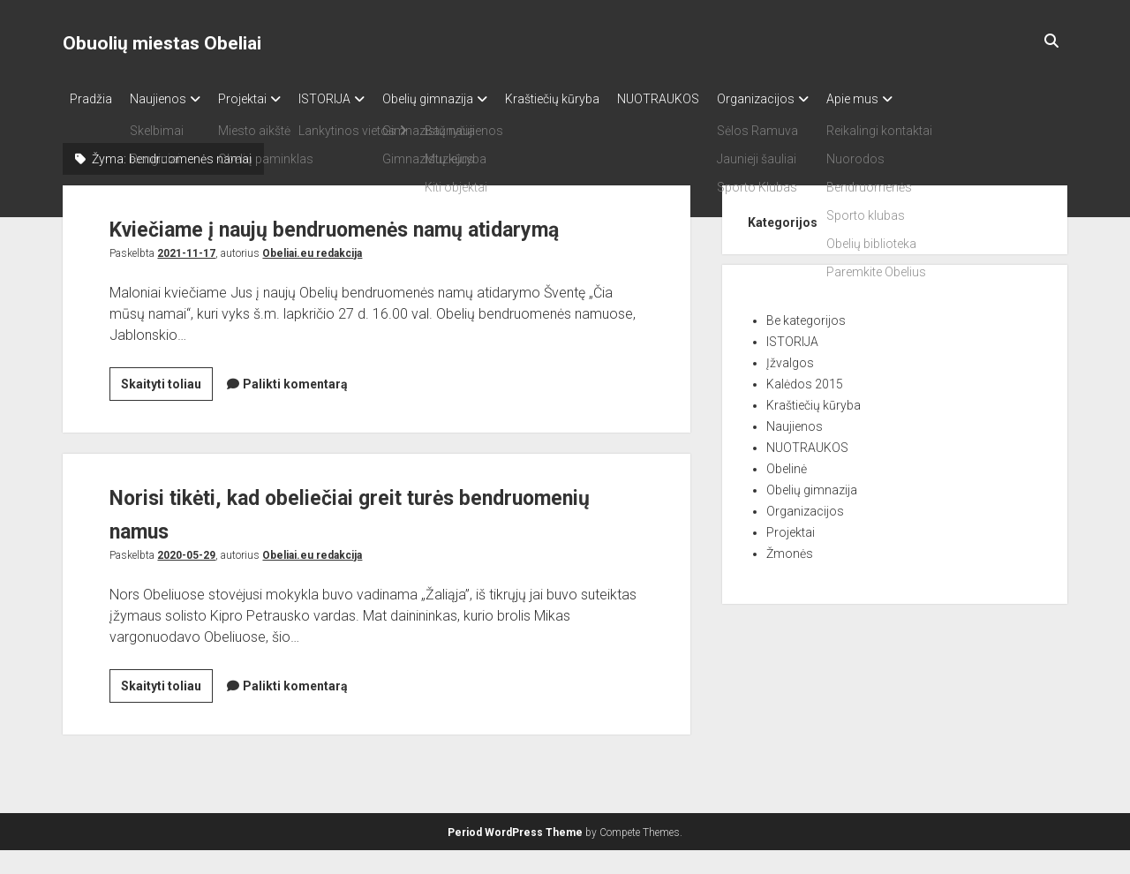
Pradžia (91, 99)
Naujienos (167, 99)
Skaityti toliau (167, 415)
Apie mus (923, 99)
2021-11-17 (186, 281)
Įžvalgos (790, 357)
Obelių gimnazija (463, 99)
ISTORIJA (351, 99)
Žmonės (789, 548)
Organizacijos (817, 99)
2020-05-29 (186, 583)
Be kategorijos (806, 315)
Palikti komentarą (295, 412)
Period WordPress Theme (515, 856)
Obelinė (786, 463)
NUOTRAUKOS (711, 99)
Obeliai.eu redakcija (312, 281)
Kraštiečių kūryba (596, 99)
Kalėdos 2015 (804, 379)
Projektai (260, 99)
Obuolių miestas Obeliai (162, 43)
